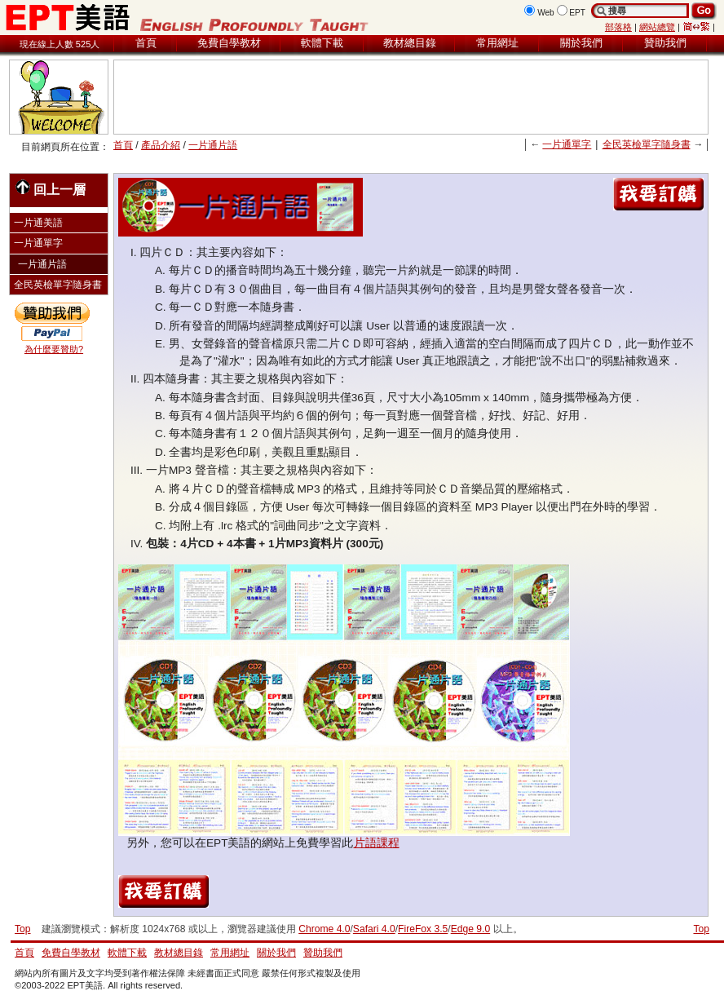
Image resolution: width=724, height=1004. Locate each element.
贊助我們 (665, 43)
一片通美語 (38, 222)
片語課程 (377, 843)
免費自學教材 (229, 43)
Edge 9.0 (470, 929)
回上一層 (50, 188)
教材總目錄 (409, 43)
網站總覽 (657, 27)
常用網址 (497, 43)
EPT (577, 12)
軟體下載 (322, 43)
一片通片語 (212, 145)
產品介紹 (160, 145)
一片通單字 (566, 144)
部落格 (618, 27)
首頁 (146, 43)
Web (545, 12)
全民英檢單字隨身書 (647, 144)
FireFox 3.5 (423, 929)
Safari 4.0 (374, 929)
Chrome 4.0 (324, 929)
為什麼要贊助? (53, 349)
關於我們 (581, 43)
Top (701, 929)
